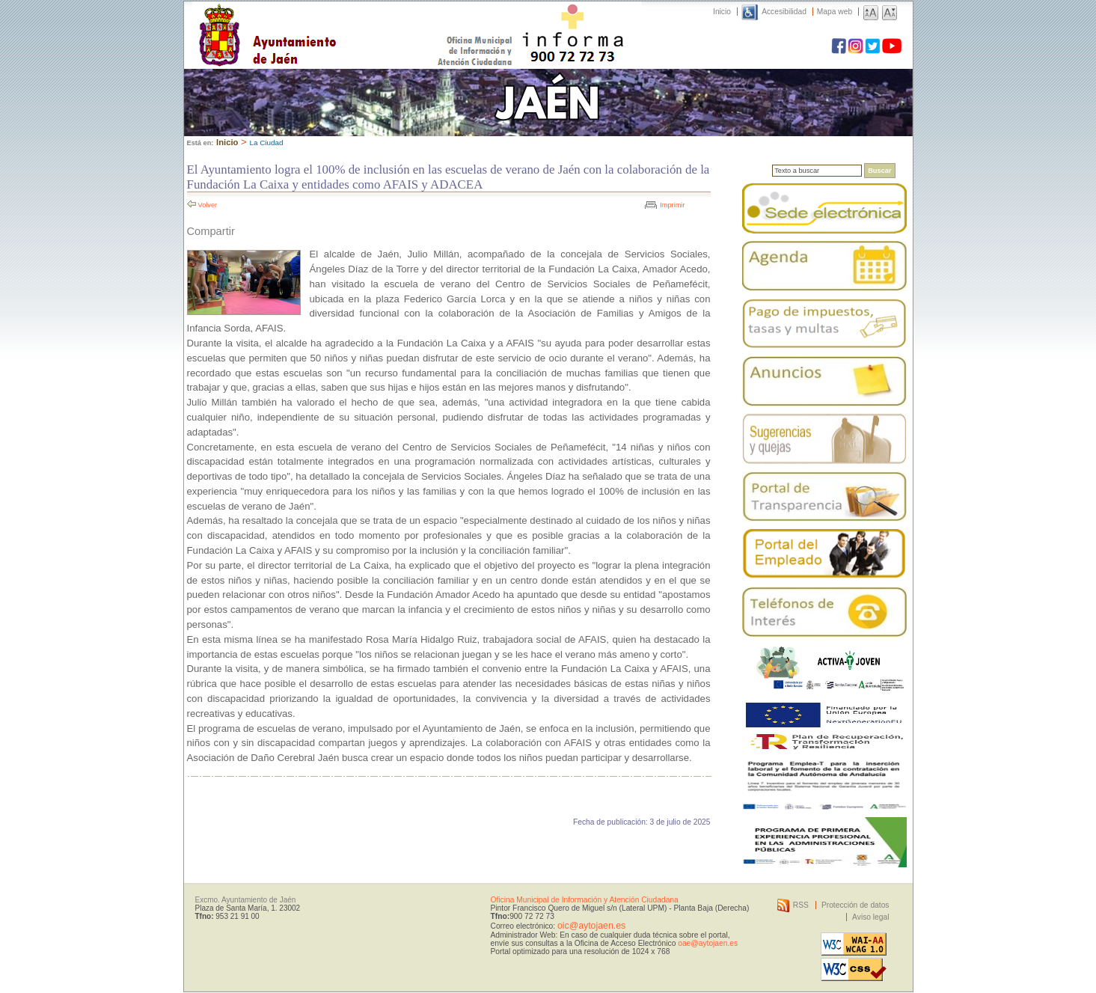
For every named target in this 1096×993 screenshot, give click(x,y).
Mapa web (834, 11)
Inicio (722, 11)
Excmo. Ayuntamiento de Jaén (245, 900)
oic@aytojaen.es (591, 925)
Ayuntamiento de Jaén (332, 20)
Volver (208, 205)
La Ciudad (266, 142)
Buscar (879, 170)
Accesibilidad (784, 11)
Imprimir (672, 205)
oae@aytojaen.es (708, 943)
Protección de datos (855, 905)
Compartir (211, 231)
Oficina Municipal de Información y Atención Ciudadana (585, 900)
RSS (801, 905)
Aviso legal (870, 917)
